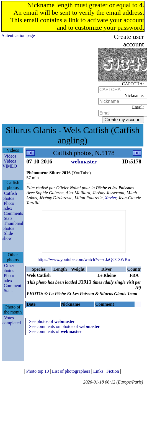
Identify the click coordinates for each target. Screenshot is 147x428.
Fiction (113, 371)
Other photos (8, 268)
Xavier (110, 197)
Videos (10, 156)
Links (98, 371)
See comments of (55, 331)
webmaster (84, 161)
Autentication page (18, 35)
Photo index (8, 206)
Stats (8, 218)
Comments (13, 213)
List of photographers (71, 371)
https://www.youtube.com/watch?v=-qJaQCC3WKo (84, 259)
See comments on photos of (64, 326)
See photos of (52, 321)
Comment (12, 285)
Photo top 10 (38, 371)
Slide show (7, 236)
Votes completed (11, 320)
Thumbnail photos (12, 226)
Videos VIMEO (9, 163)
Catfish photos (9, 196)
